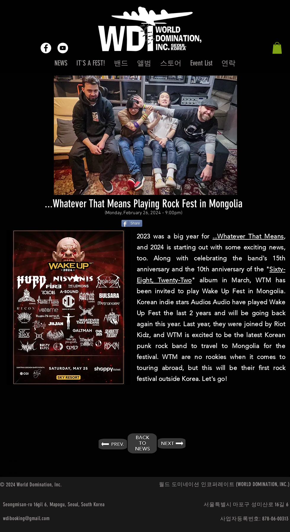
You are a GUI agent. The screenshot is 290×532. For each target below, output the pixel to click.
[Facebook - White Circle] (46, 48)
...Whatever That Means (247, 236)
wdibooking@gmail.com (26, 518)
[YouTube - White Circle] (62, 48)
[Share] (131, 223)
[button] (277, 48)
